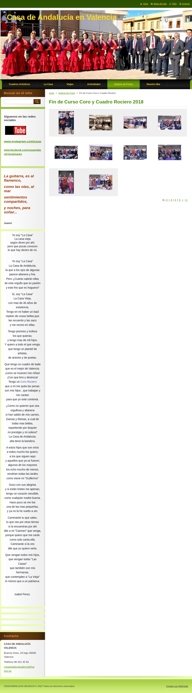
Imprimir (186, 4)
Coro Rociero (29, 381)
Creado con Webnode (177, 686)
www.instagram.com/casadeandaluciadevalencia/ (39, 141)
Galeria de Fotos (66, 93)
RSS (174, 4)
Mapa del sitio (160, 4)
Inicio (51, 93)
